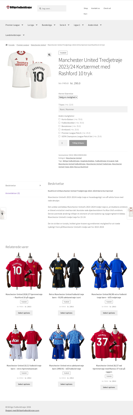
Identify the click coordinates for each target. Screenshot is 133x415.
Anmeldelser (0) (12, 193)
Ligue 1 (77, 25)
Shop (86, 8)
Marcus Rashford (81, 167)
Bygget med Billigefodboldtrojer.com (22, 410)
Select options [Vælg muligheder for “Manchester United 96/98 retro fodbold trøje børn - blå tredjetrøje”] (109, 313)
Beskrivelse (10, 185)
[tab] (24, 186)
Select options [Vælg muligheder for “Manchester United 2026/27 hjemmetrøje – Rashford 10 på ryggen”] (24, 313)
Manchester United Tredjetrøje (98, 164)
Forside (12, 45)
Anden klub (93, 25)
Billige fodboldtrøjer (71, 161)
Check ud (107, 8)
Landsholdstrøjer (13, 35)
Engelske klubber (87, 161)
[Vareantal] (63, 143)
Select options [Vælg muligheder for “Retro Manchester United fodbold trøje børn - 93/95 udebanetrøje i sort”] (66, 313)
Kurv (85, 14)
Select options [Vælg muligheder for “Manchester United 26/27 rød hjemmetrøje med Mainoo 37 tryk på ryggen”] (109, 387)
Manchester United (38, 45)
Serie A (63, 25)
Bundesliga (47, 25)
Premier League (12, 25)
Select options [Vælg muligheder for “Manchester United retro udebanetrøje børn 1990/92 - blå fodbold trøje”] (66, 384)
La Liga (31, 25)
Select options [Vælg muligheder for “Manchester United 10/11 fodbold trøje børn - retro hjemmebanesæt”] (24, 384)
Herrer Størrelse (66, 93)
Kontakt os (95, 8)
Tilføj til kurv (78, 143)
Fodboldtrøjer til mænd (104, 161)
